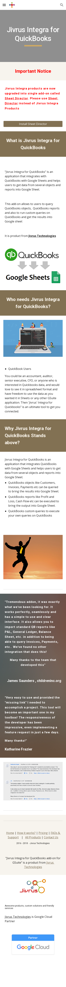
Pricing (43, 833)
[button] (4, 5)
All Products (33, 837)
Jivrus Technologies (18, 917)
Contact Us (51, 837)
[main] (33, 36)
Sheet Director (16, 98)
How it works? (26, 833)
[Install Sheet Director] (33, 124)
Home (10, 833)
